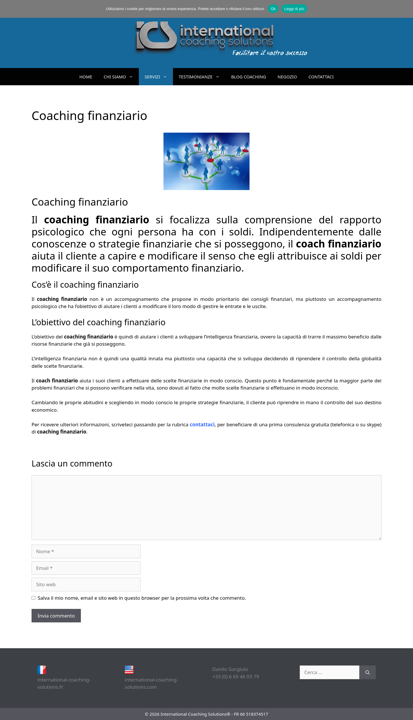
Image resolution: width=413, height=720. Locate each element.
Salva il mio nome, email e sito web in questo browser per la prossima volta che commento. (142, 598)
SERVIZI (159, 76)
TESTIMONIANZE (202, 76)
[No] (406, 9)
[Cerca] (367, 672)
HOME (85, 77)
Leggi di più (294, 9)
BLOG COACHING (248, 77)
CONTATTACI (321, 77)
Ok (273, 9)
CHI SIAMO (121, 76)
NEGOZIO (287, 77)
